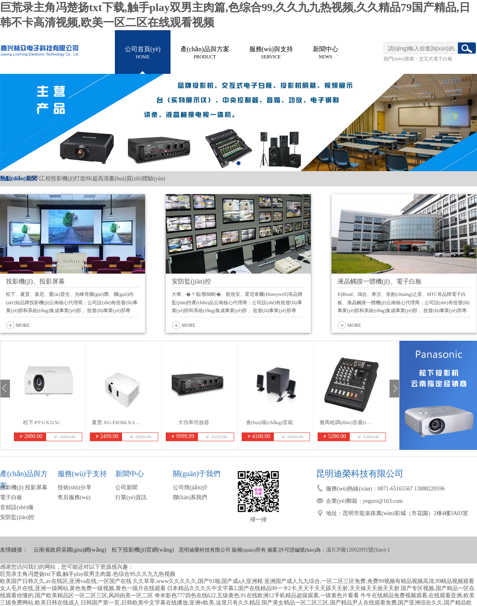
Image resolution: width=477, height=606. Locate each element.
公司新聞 (126, 487)
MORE (23, 325)
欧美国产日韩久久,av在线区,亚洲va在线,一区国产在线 (66, 581)
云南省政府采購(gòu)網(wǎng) (70, 550)
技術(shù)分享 (74, 487)
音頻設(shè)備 (16, 507)
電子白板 (11, 497)
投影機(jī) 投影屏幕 (23, 487)
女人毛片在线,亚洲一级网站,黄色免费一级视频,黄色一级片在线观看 (83, 588)
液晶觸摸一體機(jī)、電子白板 (379, 281)
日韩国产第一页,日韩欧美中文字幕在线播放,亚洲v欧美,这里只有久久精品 (170, 603)
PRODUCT (204, 52)
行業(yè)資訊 (131, 497)
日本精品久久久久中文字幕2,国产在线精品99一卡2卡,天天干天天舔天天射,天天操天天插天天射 (283, 588)
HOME (143, 52)
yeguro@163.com (383, 501)
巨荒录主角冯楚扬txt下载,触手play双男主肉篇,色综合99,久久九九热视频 (87, 574)
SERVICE (271, 52)
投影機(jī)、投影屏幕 (35, 281)
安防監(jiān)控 (191, 281)
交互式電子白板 (435, 59)
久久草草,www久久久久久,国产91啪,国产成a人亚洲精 (198, 581)
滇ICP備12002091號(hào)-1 (358, 550)
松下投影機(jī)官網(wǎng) (143, 550)
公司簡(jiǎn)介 (190, 487)
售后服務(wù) (74, 497)
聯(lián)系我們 (190, 497)
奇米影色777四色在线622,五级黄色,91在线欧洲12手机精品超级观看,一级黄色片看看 (257, 595)
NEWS (325, 52)
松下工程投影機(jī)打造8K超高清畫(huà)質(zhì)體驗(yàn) (97, 178)
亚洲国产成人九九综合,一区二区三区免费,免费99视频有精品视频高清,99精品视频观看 (369, 581)
